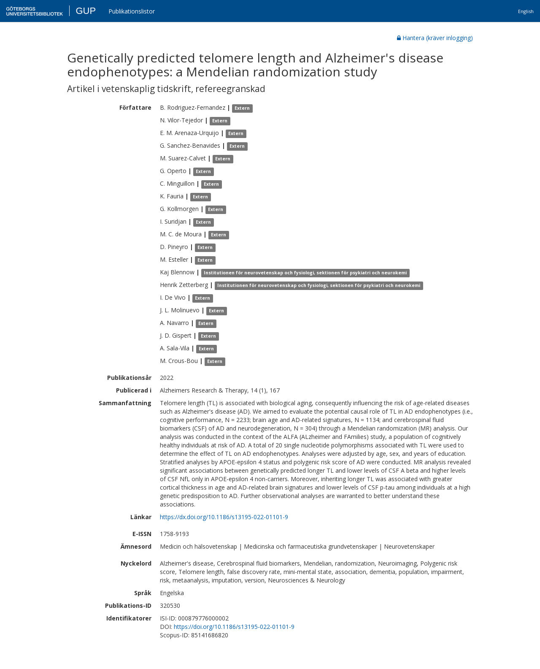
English (526, 11)
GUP (86, 10)
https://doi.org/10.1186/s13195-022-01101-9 (234, 627)
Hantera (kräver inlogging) (435, 38)
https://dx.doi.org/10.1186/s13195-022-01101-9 (224, 517)
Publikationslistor (131, 11)
